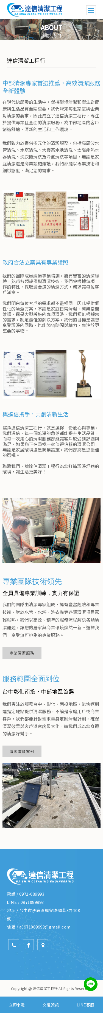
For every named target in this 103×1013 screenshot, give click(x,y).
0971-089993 (31, 894)
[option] (51, 29)
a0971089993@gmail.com (45, 927)
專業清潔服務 (22, 653)
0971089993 (32, 902)
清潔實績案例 (22, 751)
